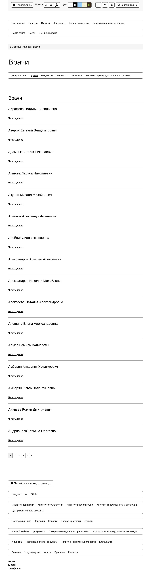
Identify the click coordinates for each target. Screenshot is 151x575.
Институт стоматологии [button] (50, 504)
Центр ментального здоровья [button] (28, 510)
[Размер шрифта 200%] (57, 5)
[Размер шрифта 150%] (51, 5)
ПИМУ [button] (34, 494)
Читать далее (15, 118)
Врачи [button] (34, 75)
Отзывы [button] (45, 23)
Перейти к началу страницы (31, 483)
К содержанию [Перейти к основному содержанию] (22, 5)
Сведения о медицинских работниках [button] (69, 531)
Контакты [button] (62, 75)
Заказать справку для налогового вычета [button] (108, 75)
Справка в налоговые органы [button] (108, 23)
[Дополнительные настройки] (112, 5)
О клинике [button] (76, 75)
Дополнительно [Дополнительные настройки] (127, 5)
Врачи (36, 46)
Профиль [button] (59, 552)
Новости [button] (33, 23)
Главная (26, 46)
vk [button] (26, 494)
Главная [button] (16, 552)
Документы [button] (59, 23)
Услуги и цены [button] (19, 75)
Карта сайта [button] (18, 33)
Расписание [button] (18, 23)
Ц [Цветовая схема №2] (75, 5)
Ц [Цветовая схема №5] (89, 5)
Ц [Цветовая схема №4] (84, 5)
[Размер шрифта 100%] (46, 5)
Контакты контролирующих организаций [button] (115, 531)
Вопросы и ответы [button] (79, 23)
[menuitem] (18, 23)
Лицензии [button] (17, 542)
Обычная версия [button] (48, 33)
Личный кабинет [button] (21, 531)
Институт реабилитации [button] (80, 504)
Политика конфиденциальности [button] (78, 542)
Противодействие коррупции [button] (41, 542)
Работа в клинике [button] (21, 521)
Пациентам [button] (47, 75)
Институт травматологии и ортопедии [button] (117, 504)
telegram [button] (16, 494)
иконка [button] (47, 552)
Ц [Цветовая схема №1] (70, 6)
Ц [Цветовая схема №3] (80, 5)
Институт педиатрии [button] (23, 504)
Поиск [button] (32, 33)
